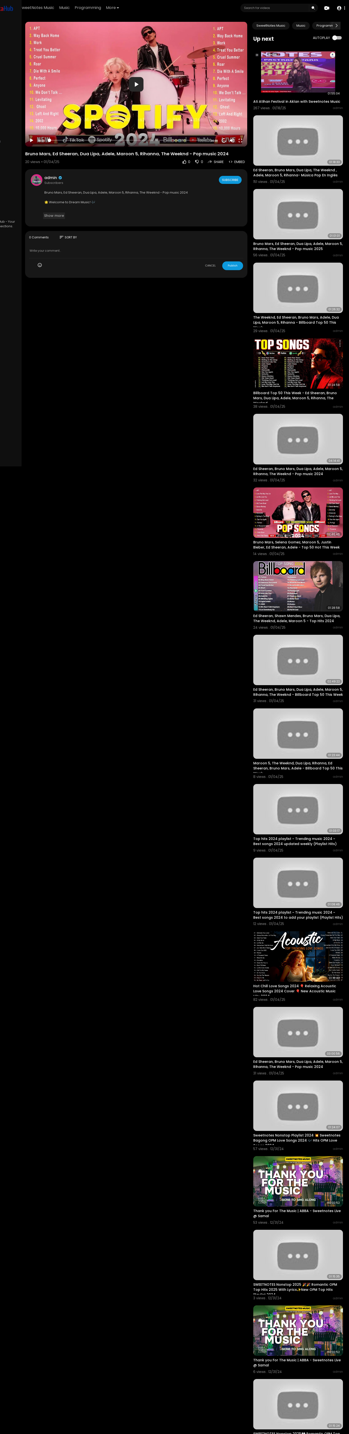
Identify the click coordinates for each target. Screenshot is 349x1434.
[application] (166, 75)
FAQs (10, 195)
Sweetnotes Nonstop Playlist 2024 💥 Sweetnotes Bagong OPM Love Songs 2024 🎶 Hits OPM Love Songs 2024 (304, 1046)
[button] (340, 8)
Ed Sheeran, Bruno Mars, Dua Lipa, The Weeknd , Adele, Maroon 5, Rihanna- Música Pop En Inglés (300, 164)
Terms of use (26, 195)
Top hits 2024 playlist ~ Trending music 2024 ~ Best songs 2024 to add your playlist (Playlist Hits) (301, 843)
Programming (143, 7)
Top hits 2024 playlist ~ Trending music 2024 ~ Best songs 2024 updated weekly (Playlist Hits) (303, 775)
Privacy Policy (16, 201)
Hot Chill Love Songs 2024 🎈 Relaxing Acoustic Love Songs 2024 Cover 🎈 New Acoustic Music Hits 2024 (303, 910)
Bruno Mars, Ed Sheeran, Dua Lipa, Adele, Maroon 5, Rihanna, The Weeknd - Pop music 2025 (302, 232)
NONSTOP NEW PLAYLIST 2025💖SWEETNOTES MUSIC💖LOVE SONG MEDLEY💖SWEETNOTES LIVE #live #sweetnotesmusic (304, 1381)
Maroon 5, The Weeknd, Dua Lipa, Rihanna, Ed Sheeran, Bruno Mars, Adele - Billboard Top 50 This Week (304, 707)
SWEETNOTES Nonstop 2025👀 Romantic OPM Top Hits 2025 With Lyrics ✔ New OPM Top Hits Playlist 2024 (304, 1313)
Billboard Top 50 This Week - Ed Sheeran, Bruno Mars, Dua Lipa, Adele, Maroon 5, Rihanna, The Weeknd (303, 368)
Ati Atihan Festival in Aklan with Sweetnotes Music (294, 96)
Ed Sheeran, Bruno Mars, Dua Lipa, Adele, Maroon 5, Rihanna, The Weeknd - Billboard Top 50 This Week (302, 639)
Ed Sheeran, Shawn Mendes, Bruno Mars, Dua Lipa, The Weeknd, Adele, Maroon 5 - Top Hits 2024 (303, 571)
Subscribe (243, 166)
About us (36, 201)
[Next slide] (337, 26)
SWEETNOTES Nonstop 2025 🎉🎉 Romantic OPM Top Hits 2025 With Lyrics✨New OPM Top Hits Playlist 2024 (304, 1180)
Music (120, 7)
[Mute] (246, 122)
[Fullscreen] (254, 122)
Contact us (14, 206)
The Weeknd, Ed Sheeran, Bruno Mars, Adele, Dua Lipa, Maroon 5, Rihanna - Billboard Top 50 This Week (300, 300)
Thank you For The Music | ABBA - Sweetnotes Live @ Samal (296, 1112)
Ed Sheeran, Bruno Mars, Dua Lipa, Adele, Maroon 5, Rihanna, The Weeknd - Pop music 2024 (302, 436)
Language (14, 212)
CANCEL (224, 252)
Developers (35, 206)
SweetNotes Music (92, 7)
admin (100, 164)
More (167, 7)
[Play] (77, 122)
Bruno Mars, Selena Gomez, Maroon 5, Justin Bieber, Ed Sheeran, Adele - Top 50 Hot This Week (303, 503)
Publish (246, 252)
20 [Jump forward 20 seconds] (238, 122)
